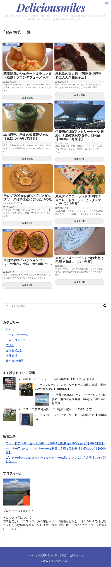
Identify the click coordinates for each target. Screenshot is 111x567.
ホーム (30, 555)
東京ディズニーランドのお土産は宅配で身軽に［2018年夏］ (79, 260)
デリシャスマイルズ (59, 560)
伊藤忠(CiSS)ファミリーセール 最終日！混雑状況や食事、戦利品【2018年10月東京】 (79, 135)
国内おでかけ (12, 44)
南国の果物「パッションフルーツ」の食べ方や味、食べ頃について (27, 264)
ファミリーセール (66, 102)
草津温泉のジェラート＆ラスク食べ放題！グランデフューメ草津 (27, 75)
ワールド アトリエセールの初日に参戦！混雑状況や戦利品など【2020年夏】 (55, 443)
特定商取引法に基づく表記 (52, 555)
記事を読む (27, 97)
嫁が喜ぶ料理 (14, 360)
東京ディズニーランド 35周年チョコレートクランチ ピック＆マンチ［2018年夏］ (78, 200)
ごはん (10, 345)
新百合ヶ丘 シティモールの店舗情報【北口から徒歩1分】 (60, 379)
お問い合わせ (77, 555)
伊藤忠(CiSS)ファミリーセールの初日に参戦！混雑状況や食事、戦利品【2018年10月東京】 (79, 399)
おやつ (61, 44)
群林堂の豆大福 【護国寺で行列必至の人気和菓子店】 (78, 75)
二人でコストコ (16, 339)
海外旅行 (11, 355)
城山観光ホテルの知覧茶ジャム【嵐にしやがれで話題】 (26, 136)
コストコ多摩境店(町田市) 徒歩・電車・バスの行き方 (57, 409)
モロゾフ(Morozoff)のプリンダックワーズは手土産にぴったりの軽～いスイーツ (27, 199)
